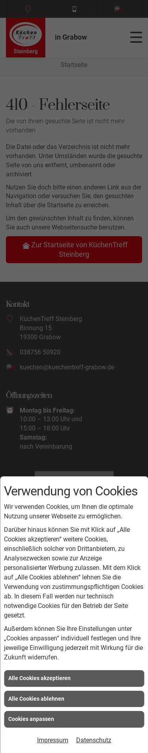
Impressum (52, 740)
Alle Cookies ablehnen (36, 699)
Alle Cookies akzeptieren (39, 678)
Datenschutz (93, 740)
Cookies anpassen (31, 719)
